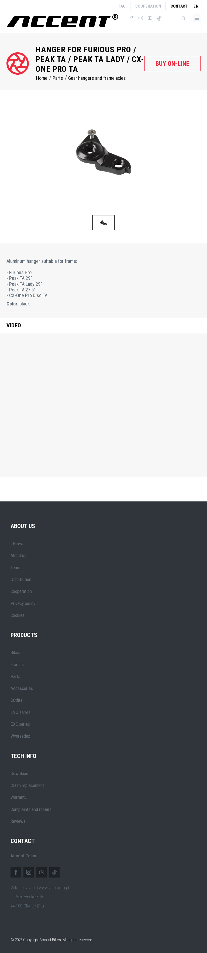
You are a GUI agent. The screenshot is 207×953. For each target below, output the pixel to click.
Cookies (18, 615)
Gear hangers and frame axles (97, 78)
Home (41, 78)
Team (15, 567)
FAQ (122, 6)
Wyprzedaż (20, 736)
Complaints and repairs (31, 809)
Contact (179, 6)
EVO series (20, 712)
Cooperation (148, 6)
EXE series (20, 724)
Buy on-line (172, 63)
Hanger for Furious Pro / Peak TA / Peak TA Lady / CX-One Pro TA (90, 59)
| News (17, 543)
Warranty (18, 797)
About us (18, 555)
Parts (58, 78)
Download (19, 773)
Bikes (15, 652)
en (196, 6)
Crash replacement (27, 785)
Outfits (16, 700)
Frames (17, 664)
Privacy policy (23, 603)
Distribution (21, 579)
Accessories (22, 688)
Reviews (18, 821)
